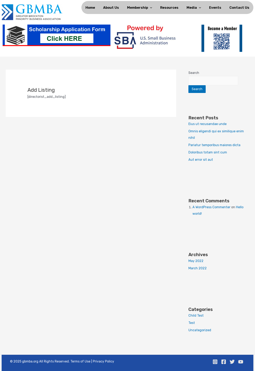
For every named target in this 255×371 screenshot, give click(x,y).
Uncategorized (199, 330)
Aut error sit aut (200, 160)
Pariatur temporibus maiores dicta (214, 145)
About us (111, 7)
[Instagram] (215, 361)
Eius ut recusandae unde (207, 124)
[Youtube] (240, 361)
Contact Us (239, 7)
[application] (150, 7)
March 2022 (197, 268)
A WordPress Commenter (211, 207)
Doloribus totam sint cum (207, 152)
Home (90, 7)
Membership (139, 7)
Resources (169, 7)
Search (193, 73)
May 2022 (195, 261)
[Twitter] (232, 361)
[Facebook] (223, 361)
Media (194, 7)
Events (215, 7)
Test (191, 323)
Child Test (196, 315)
